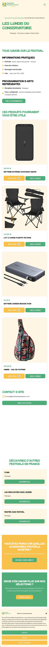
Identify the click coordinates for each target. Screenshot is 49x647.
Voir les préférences (24, 643)
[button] (46, 613)
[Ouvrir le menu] (44, 4)
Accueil (7, 18)
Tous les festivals (17, 18)
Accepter (24, 633)
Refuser (24, 638)
